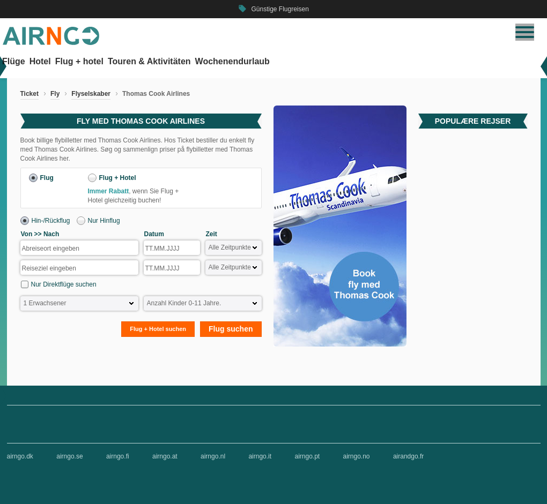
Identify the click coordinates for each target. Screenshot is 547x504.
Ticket (29, 93)
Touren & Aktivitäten (149, 61)
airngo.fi (117, 456)
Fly (55, 93)
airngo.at (165, 456)
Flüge (13, 61)
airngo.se (69, 456)
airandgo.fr (408, 456)
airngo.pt (307, 456)
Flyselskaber (90, 93)
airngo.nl (213, 456)
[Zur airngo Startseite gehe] (51, 43)
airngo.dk (20, 456)
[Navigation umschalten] (524, 32)
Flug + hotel (79, 61)
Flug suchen (231, 329)
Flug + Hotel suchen (158, 329)
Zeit (211, 234)
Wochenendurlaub (232, 61)
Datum (154, 234)
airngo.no (356, 456)
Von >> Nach (40, 234)
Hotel (40, 61)
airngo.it (259, 456)
